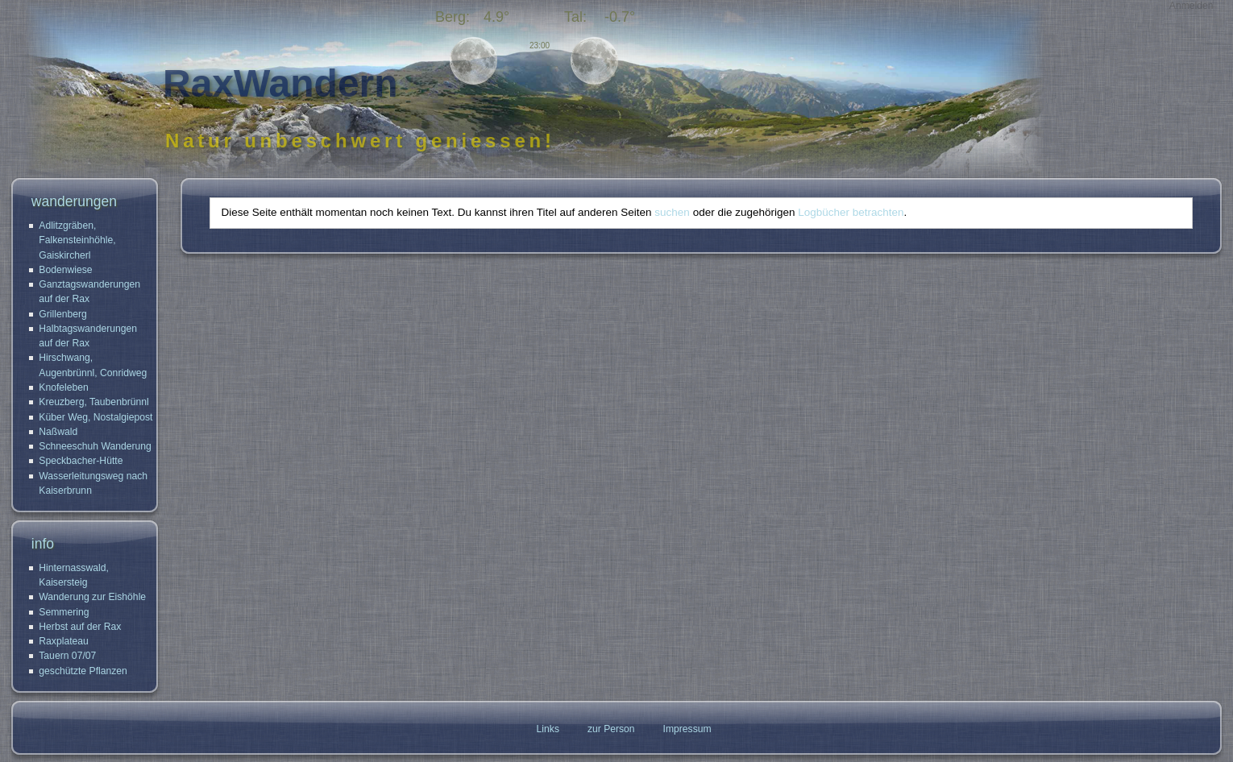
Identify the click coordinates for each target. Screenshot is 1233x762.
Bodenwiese (65, 269)
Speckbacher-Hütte (80, 460)
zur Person (611, 729)
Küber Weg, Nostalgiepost (95, 417)
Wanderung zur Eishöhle (92, 597)
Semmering (64, 612)
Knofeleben (64, 387)
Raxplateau (64, 641)
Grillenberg (63, 314)
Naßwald (58, 431)
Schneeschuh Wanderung (95, 446)
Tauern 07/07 (67, 655)
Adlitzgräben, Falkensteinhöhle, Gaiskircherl (77, 240)
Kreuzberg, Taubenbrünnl (93, 402)
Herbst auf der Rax (80, 626)
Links (548, 729)
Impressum (687, 729)
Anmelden (1191, 5)
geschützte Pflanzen (83, 671)
